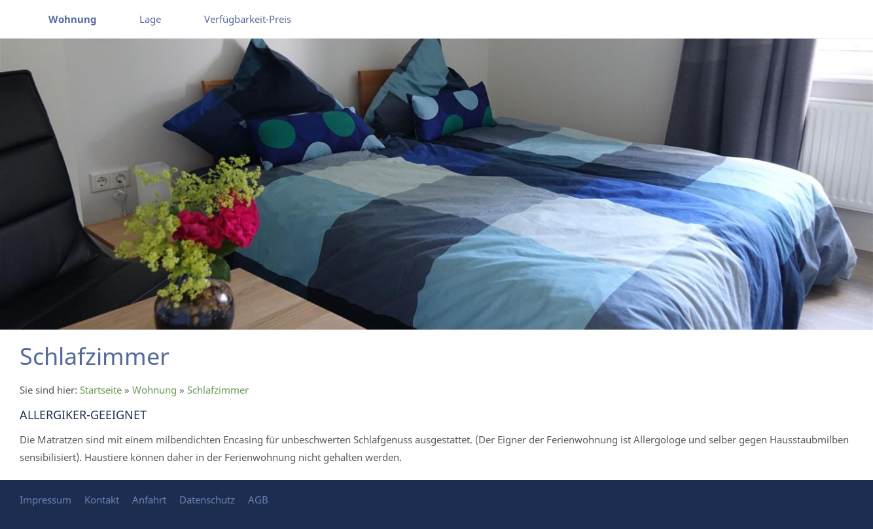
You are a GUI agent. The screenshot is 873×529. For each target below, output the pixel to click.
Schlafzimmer (218, 389)
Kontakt (101, 499)
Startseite (101, 389)
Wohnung (154, 389)
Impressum (45, 499)
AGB (258, 499)
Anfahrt (149, 499)
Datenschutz (207, 499)
